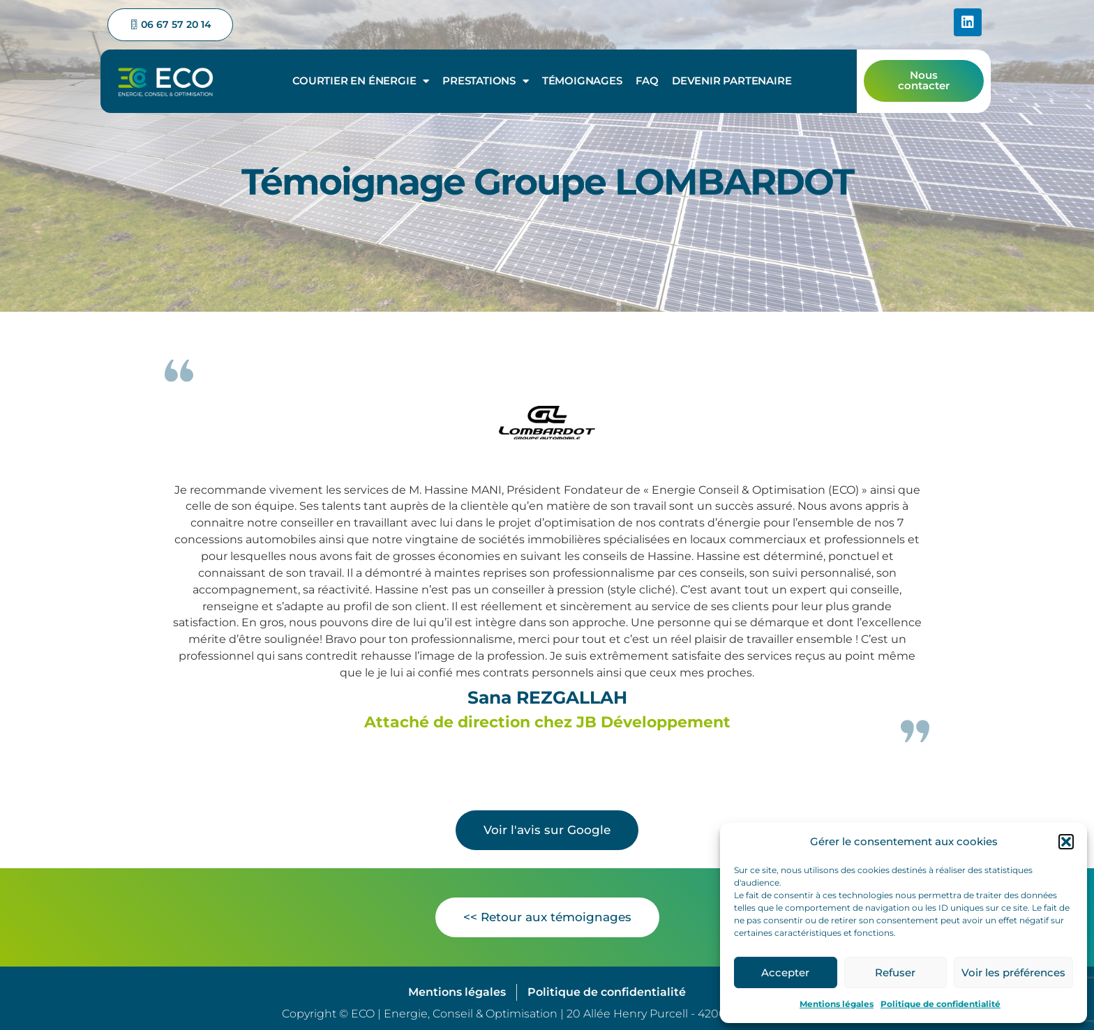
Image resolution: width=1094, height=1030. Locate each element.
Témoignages (582, 79)
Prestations (485, 80)
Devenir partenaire (731, 79)
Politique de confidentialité (941, 1004)
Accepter (785, 972)
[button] (1066, 842)
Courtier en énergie (360, 80)
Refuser (895, 972)
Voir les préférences (1013, 972)
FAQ (647, 79)
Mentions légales (837, 1004)
